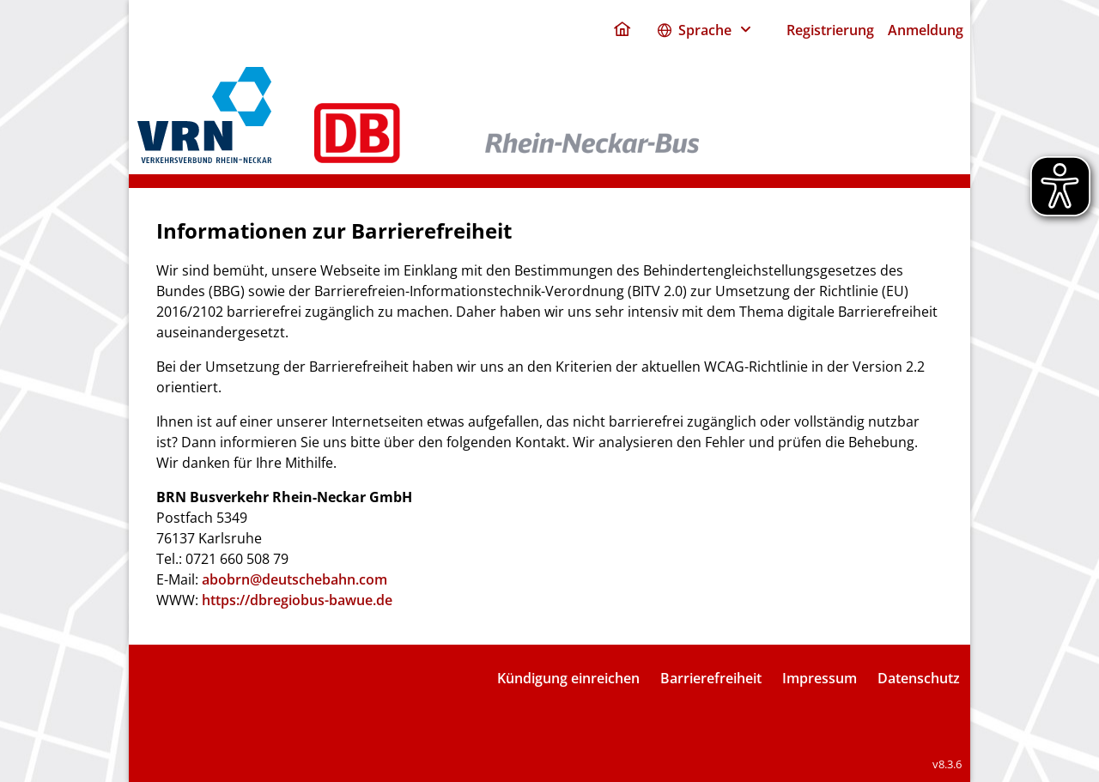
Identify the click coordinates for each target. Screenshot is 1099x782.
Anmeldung (925, 30)
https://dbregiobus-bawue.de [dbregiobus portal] (297, 600)
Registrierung (830, 30)
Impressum (819, 678)
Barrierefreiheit (711, 678)
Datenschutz (918, 678)
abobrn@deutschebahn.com (294, 579)
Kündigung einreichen (568, 678)
